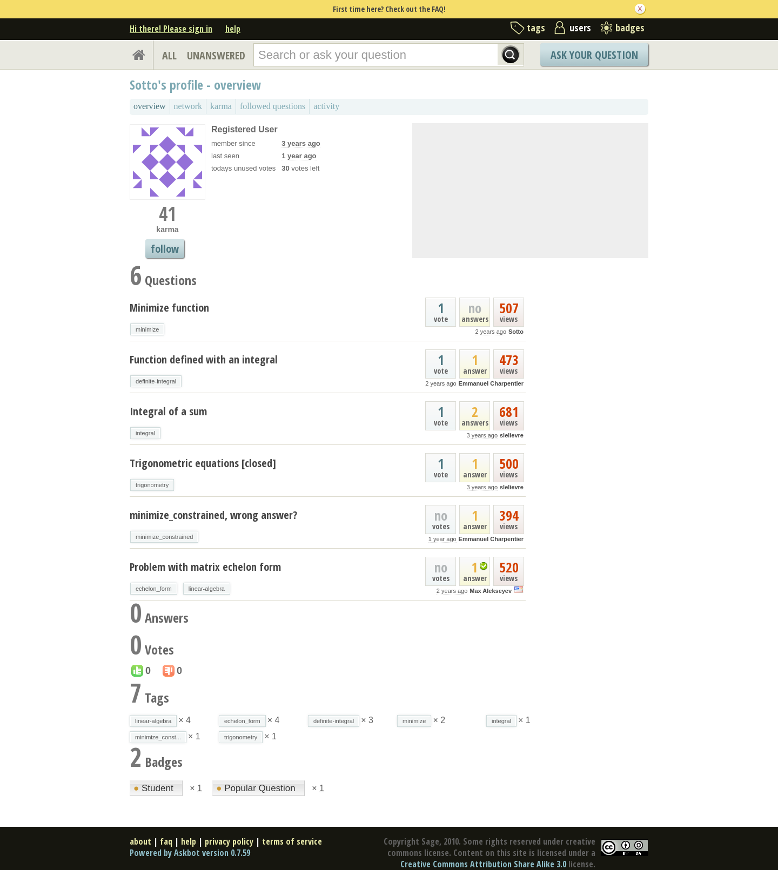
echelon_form (154, 588)
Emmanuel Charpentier (491, 383)
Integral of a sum (168, 411)
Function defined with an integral (204, 359)
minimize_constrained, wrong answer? (213, 515)
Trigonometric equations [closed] (203, 463)
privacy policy (229, 841)
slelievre (512, 435)
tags (536, 27)
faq (166, 841)
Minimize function (169, 307)
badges (630, 27)
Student (154, 788)
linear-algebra (207, 588)
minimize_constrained (164, 537)
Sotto (516, 331)
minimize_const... (158, 737)
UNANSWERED (216, 55)
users (580, 27)
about (140, 841)
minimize (147, 329)
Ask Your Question (594, 55)
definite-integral (156, 381)
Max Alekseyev (491, 591)
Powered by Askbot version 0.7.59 (190, 853)
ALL (169, 55)
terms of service (292, 841)
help (232, 29)
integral (145, 433)
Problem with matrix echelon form (205, 566)
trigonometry (152, 485)
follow (165, 248)
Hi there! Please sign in (171, 29)
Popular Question (257, 788)
